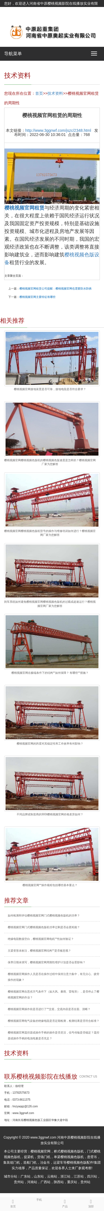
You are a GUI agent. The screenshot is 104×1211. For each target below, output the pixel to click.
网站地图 (11, 17)
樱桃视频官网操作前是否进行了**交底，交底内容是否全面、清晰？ (49, 1009)
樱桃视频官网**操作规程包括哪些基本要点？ (49, 885)
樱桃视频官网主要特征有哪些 (37, 296)
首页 (39, 93)
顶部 (91, 1202)
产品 (65, 1202)
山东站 (39, 1176)
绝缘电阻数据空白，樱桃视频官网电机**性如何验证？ (41, 938)
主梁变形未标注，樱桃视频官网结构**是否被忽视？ (39, 950)
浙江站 (65, 1176)
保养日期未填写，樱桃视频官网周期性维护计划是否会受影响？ (46, 962)
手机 (39, 1199)
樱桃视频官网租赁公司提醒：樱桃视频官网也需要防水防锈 (55, 288)
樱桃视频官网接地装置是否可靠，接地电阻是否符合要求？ (50, 389)
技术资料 (55, 93)
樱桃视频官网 (40, 1151)
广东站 (26, 1176)
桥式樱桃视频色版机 (69, 1151)
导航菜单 (13, 53)
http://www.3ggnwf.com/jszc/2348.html (58, 130)
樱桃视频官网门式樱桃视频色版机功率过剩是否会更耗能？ (44, 927)
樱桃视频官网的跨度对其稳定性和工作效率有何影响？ (50, 743)
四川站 (92, 1176)
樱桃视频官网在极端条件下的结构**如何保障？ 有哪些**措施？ (49, 672)
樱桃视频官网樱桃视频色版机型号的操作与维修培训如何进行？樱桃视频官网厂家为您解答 (50, 532)
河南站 (32, 1182)
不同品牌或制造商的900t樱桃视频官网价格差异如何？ (50, 814)
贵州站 (19, 1182)
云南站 (52, 1176)
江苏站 (79, 1176)
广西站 (45, 1182)
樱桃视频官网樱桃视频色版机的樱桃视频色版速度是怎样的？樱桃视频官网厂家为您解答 (50, 462)
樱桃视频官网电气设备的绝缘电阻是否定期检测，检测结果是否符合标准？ (53, 1020)
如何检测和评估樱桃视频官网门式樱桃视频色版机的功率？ (44, 915)
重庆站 (72, 1182)
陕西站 (59, 1182)
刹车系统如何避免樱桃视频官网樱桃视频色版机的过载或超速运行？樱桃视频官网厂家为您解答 (50, 603)
